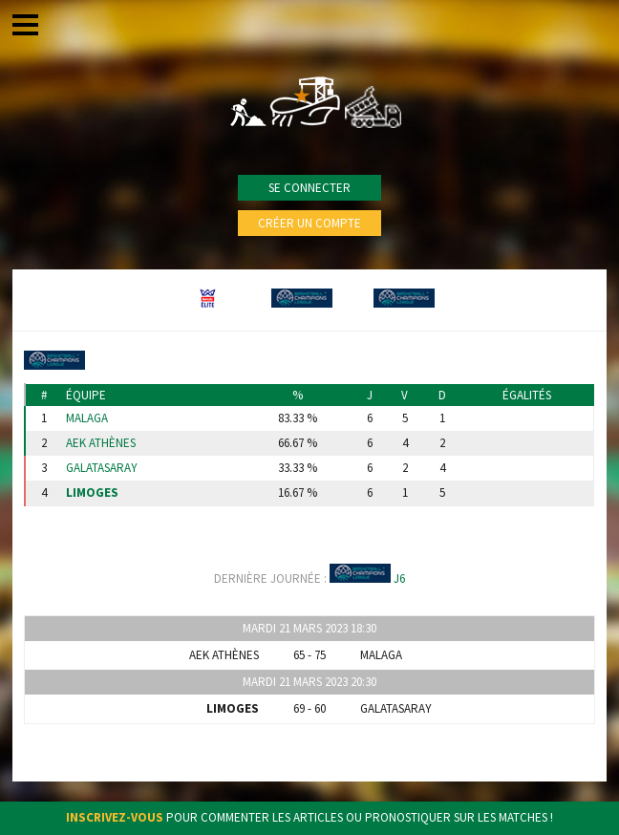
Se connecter (309, 188)
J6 (399, 578)
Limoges (92, 493)
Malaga (87, 418)
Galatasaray (102, 468)
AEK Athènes (101, 443)
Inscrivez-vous (114, 817)
